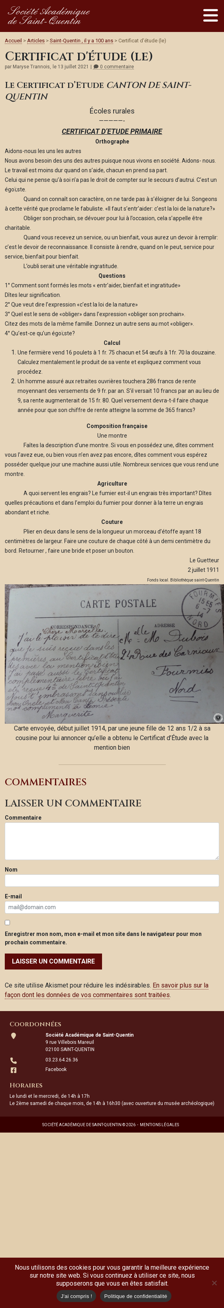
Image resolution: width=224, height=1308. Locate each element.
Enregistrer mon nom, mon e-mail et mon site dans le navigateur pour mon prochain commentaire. (103, 938)
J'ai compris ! (76, 1296)
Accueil (13, 41)
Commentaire (23, 817)
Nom (11, 869)
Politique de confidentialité (135, 1296)
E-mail (13, 896)
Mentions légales (159, 1125)
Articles (36, 41)
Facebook (56, 1069)
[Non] (214, 1283)
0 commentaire (113, 67)
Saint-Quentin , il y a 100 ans (81, 41)
